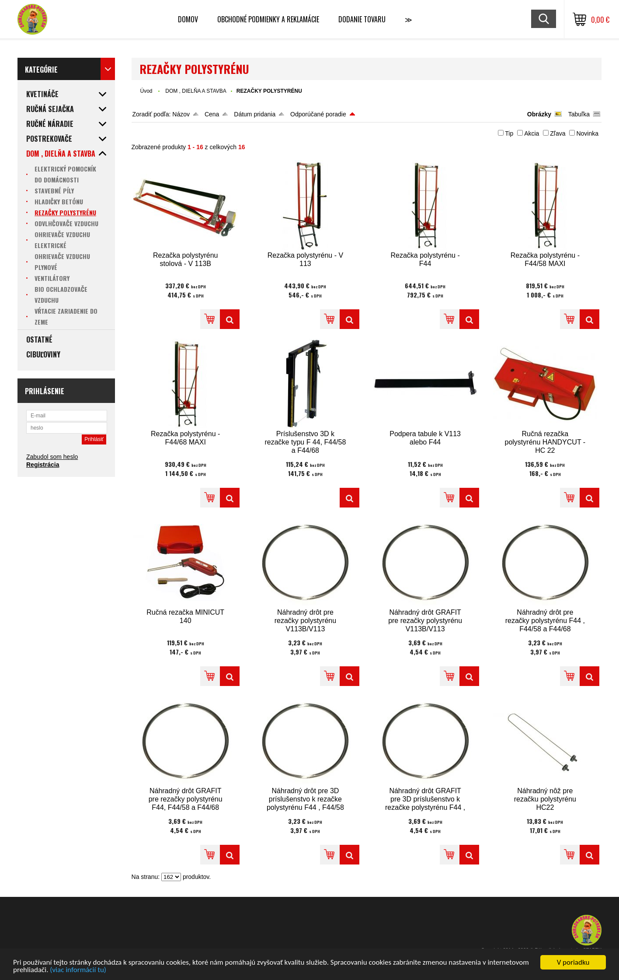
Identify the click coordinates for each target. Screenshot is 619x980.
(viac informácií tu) (78, 970)
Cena (212, 114)
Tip (509, 133)
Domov (188, 19)
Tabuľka (579, 114)
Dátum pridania (254, 114)
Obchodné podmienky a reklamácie (268, 19)
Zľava (557, 133)
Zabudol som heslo (52, 456)
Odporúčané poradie (318, 114)
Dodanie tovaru (362, 19)
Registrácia (42, 464)
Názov (181, 114)
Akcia (531, 133)
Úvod (146, 91)
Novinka (587, 133)
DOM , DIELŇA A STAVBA (195, 91)
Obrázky (539, 114)
